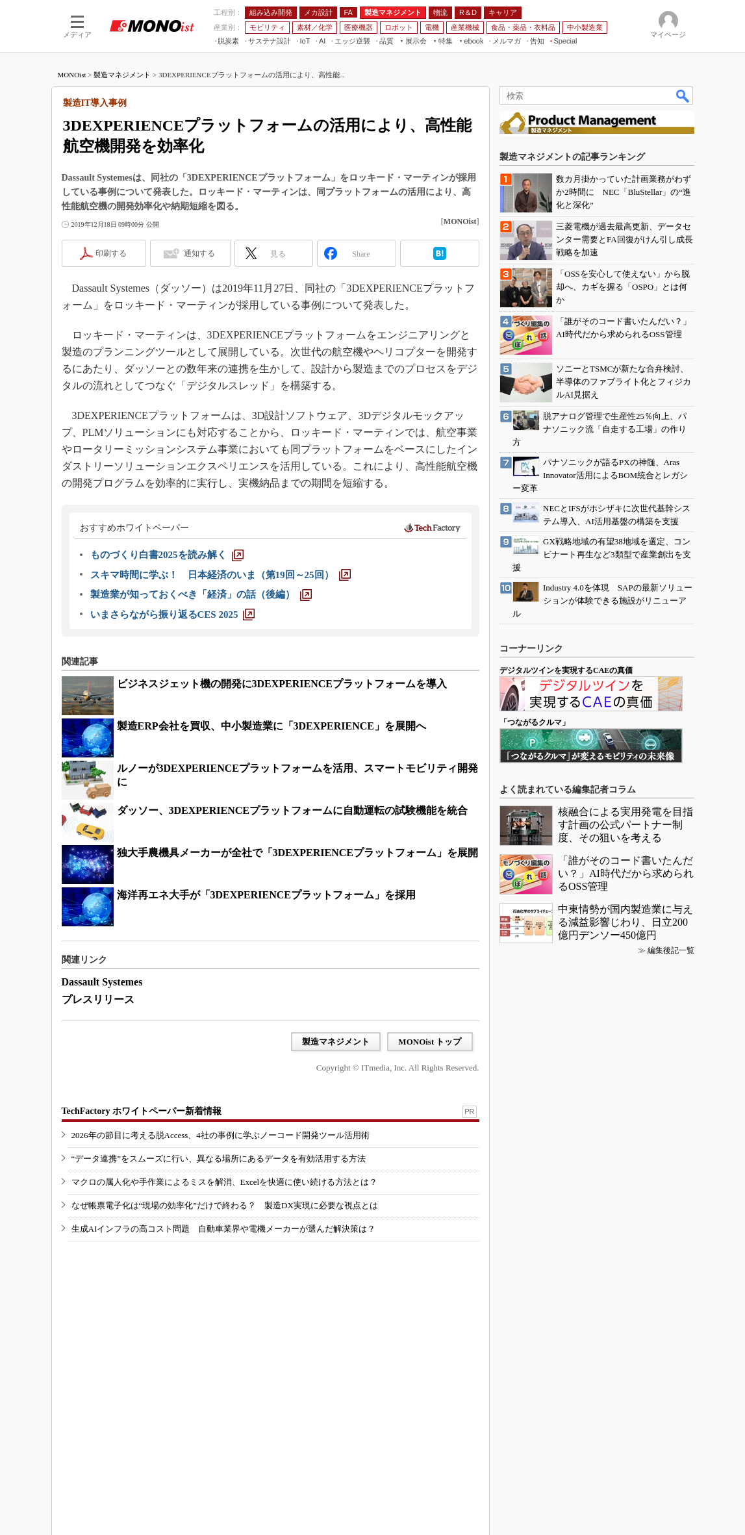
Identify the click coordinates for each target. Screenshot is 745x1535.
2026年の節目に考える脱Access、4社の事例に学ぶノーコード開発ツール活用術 (220, 1135)
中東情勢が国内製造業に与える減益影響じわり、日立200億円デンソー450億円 (625, 922)
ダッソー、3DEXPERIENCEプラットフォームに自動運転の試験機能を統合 (292, 810)
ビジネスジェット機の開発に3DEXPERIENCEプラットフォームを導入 (282, 683)
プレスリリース (98, 999)
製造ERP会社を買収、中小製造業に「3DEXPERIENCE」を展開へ (271, 725)
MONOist (72, 75)
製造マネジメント (122, 75)
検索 (683, 95)
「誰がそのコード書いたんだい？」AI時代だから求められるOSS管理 (626, 873)
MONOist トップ (429, 1042)
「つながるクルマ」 (534, 722)
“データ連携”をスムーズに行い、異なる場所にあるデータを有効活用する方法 (218, 1158)
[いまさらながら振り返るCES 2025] (172, 614)
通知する (199, 253)
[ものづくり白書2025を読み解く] (167, 555)
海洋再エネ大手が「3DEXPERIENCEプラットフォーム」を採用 (266, 894)
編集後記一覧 (671, 950)
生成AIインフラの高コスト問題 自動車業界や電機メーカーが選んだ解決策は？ (223, 1229)
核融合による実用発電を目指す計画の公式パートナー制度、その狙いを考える (625, 824)
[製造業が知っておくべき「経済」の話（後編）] (201, 594)
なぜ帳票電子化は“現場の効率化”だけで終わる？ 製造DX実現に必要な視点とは (224, 1205)
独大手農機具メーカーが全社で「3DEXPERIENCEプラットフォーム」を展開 (297, 852)
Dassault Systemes (102, 981)
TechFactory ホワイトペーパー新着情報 (141, 1111)
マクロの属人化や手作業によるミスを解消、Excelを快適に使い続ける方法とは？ (224, 1182)
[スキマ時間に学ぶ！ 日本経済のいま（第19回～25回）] (220, 575)
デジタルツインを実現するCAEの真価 (566, 670)
